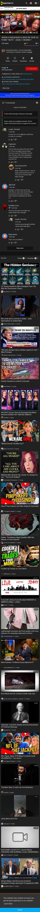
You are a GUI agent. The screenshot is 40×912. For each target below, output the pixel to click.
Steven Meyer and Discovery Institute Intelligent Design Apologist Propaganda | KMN (19, 882)
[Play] (3, 32)
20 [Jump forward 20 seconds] (27, 32)
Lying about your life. (9, 818)
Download (23, 59)
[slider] (11, 32)
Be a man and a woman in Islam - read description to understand (16, 320)
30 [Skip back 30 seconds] (23, 32)
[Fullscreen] (37, 32)
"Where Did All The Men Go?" (12, 444)
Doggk (5, 68)
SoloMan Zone (14, 206)
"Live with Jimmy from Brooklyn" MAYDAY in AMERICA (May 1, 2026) (18, 601)
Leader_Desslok (14, 129)
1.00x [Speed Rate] (20, 32)
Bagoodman (13, 234)
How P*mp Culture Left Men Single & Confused (20, 506)
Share (8, 59)
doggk (30, 52)
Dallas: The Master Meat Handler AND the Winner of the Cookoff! (17, 538)
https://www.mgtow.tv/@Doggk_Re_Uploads (16, 84)
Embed (14, 59)
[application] (20, 24)
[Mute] (31, 32)
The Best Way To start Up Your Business (17, 787)
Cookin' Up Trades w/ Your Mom (14, 569)
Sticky (20, 258)
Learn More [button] (8, 903)
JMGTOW (12, 185)
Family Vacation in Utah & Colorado (15, 381)
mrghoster (12, 144)
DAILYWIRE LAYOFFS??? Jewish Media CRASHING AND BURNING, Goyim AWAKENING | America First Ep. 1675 (20, 852)
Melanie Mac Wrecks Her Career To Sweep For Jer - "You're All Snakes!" (19, 476)
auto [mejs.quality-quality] (34, 32)
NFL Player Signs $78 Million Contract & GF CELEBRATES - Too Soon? (18, 757)
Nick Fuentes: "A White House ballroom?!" (17, 662)
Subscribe (31, 69)
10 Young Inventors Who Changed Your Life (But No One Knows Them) (18, 287)
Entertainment (27, 74)
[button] (31, 3)
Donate (31, 59)
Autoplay (31, 258)
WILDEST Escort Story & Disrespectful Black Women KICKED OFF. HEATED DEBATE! (18, 413)
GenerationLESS (21, 166)
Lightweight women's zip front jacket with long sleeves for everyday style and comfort (19, 632)
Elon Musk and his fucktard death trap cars (18, 694)
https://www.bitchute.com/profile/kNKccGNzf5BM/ (18, 79)
